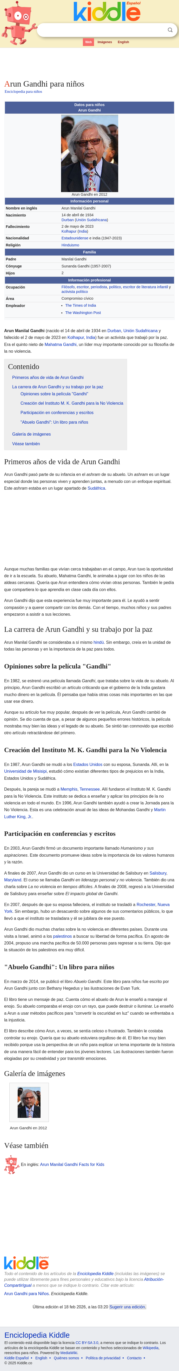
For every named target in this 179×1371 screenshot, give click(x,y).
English (123, 42)
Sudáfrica (96, 488)
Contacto (134, 1358)
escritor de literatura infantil (145, 287)
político (115, 287)
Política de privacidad (103, 1358)
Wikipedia (150, 1348)
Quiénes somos (66, 1358)
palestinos (62, 936)
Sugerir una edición (127, 1307)
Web (88, 42)
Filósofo (68, 287)
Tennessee (90, 789)
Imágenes (105, 42)
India (83, 231)
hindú (99, 642)
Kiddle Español (16, 1358)
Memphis (69, 789)
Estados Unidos (87, 764)
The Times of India (80, 305)
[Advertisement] (89, 62)
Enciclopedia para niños (23, 91)
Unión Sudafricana (91, 220)
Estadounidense (75, 238)
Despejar (159, 30)
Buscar (170, 30)
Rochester (146, 904)
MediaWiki (69, 1353)
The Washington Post (83, 313)
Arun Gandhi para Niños (26, 1293)
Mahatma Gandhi (61, 344)
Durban (68, 220)
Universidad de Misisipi (25, 771)
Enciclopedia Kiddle (95, 1273)
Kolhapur (69, 231)
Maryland (12, 880)
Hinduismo (70, 245)
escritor (83, 287)
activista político (75, 292)
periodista (99, 287)
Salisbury (157, 873)
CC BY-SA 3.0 (87, 1343)
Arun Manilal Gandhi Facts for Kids (72, 1164)
